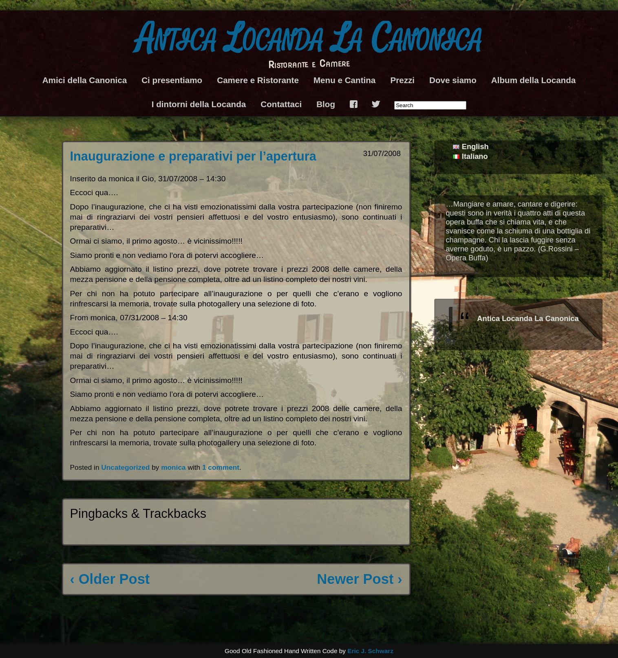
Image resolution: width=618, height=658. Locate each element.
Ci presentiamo (171, 80)
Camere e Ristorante (258, 80)
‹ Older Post (110, 579)
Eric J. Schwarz (370, 650)
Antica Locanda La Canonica (309, 39)
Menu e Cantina (344, 80)
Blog (325, 104)
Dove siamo (453, 80)
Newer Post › (359, 579)
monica (173, 467)
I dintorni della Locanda (199, 104)
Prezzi (402, 80)
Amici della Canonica (84, 80)
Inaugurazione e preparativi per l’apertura (193, 156)
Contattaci (281, 104)
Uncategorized (125, 467)
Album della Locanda (533, 80)
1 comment (220, 467)
